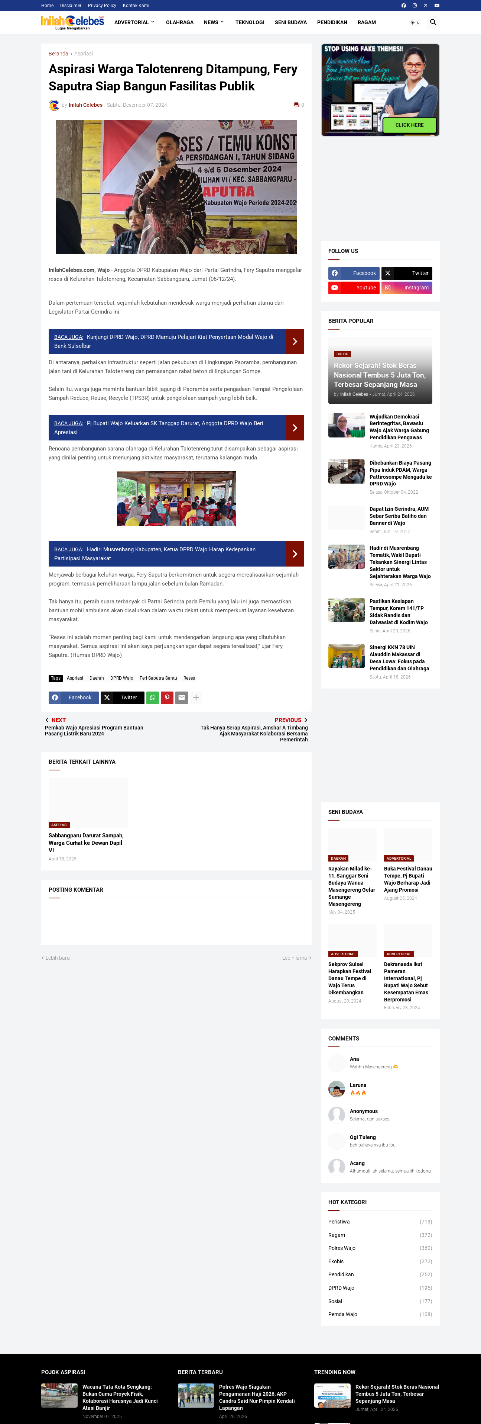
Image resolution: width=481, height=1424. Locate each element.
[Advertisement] (376, 183)
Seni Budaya (291, 22)
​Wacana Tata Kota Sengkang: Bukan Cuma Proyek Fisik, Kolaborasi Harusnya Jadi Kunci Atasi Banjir (120, 1397)
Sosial (380, 1301)
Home (47, 5)
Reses (189, 678)
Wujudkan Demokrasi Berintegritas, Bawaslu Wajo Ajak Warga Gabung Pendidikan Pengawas (399, 427)
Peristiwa (380, 1222)
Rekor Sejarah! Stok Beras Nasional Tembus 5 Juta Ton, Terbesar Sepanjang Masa (397, 1394)
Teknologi (249, 22)
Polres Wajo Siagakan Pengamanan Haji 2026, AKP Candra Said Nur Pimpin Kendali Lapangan (257, 1397)
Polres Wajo (380, 1248)
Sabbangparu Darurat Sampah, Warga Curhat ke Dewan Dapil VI (86, 843)
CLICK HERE (410, 125)
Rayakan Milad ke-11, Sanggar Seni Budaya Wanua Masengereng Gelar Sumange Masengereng (351, 886)
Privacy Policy (102, 5)
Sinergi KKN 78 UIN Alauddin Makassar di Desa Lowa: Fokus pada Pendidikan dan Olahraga (399, 657)
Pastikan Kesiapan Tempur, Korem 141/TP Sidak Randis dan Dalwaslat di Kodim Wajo (399, 611)
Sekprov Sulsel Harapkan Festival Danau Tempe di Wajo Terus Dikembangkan (349, 978)
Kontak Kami (136, 5)
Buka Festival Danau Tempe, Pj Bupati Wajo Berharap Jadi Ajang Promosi (408, 879)
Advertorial (131, 22)
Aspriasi (83, 54)
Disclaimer (70, 5)
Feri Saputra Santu (158, 678)
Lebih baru (58, 958)
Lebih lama (294, 958)
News (211, 22)
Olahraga (180, 22)
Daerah (97, 678)
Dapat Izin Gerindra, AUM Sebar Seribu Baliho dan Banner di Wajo (399, 516)
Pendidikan (332, 22)
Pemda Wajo (380, 1314)
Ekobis (380, 1262)
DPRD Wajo (121, 678)
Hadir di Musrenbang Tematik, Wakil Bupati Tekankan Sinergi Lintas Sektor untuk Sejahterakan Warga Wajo (400, 562)
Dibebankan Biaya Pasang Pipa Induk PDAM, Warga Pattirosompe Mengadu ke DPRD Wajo (401, 473)
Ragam (367, 22)
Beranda (58, 54)
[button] (415, 22)
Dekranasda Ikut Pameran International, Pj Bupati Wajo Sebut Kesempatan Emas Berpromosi (406, 981)
